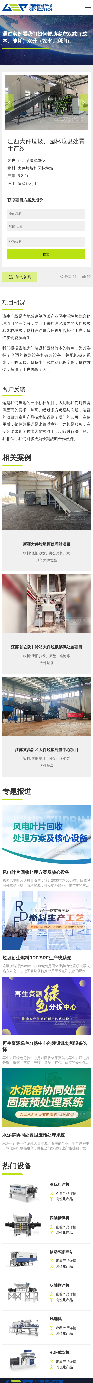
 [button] (9, 103)
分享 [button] (70, 277)
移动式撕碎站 (61, 1252)
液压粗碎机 (59, 1184)
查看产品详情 (66, 1193)
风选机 (56, 1319)
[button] (88, 7)
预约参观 (23, 277)
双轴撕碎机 (59, 1285)
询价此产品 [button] (64, 1199)
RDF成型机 (60, 1352)
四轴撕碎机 (59, 1218)
